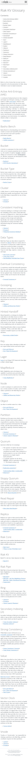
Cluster (5, 27)
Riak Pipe (6, 64)
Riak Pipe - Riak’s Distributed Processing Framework (14, 581)
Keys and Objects (8, 349)
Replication (6, 120)
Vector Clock (6, 75)
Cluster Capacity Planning (10, 435)
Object (5, 48)
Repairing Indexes (8, 623)
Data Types (6, 31)
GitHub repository (8, 140)
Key (4, 40)
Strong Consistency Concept (11, 648)
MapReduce (6, 44)
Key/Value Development (10, 351)
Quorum (5, 52)
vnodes (5, 741)
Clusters (5, 199)
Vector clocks (7, 726)
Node (4, 46)
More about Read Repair (9, 508)
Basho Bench (7, 21)
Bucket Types (7, 182)
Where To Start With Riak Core (12, 549)
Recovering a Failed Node (10, 335)
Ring (4, 67)
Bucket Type (6, 25)
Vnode (5, 77)
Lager (4, 42)
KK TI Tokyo (17, 755)
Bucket (5, 23)
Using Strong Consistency (10, 650)
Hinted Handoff (7, 37)
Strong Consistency (8, 71)
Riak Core (6, 60)
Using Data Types (8, 256)
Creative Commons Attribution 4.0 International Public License (14, 752)
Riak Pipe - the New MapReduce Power (14, 578)
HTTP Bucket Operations (10, 163)
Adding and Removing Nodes (11, 306)
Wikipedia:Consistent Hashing (11, 231)
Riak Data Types (5, 676)
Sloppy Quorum (7, 54)
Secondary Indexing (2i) (10, 69)
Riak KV (5, 62)
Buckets (5, 161)
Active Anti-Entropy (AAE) (10, 19)
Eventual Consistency (9, 33)
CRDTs (9, 242)
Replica (5, 58)
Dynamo (5, 201)
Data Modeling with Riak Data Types (13, 258)
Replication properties (9, 468)
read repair (12, 101)
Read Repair (6, 56)
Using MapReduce (8, 377)
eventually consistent (6, 634)
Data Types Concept (8, 254)
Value (5, 73)
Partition (5, 50)
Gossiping (6, 35)
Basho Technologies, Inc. (18, 754)
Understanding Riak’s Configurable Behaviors (12, 471)
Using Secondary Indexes (10, 622)
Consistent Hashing (8, 29)
